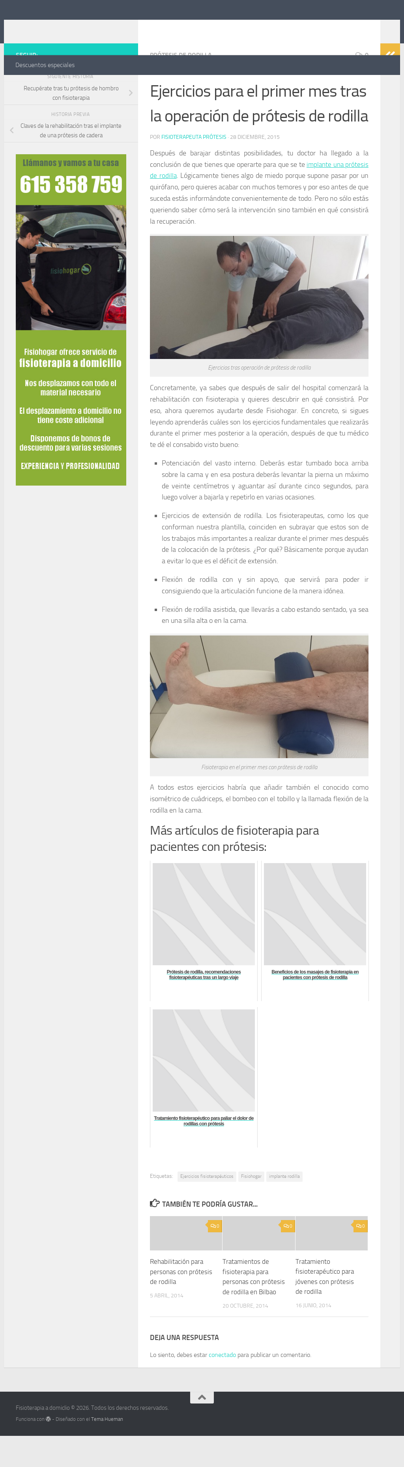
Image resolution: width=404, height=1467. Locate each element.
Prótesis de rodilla (181, 86)
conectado (222, 1386)
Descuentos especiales (45, 65)
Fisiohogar (251, 1208)
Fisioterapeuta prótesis (193, 168)
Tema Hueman (107, 1450)
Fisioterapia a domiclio (93, 27)
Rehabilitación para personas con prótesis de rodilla (181, 1303)
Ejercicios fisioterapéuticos (207, 1208)
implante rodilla (284, 1208)
